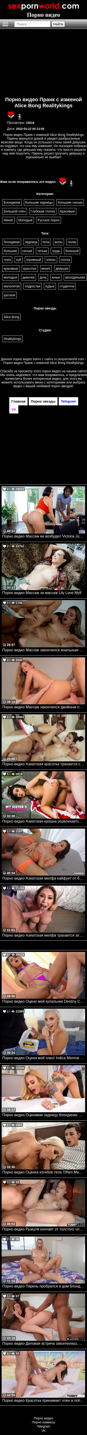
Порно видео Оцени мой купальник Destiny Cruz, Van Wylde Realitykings (43, 1001)
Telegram (43, 1426)
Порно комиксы (43, 1422)
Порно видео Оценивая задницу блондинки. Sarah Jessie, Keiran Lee (43, 1115)
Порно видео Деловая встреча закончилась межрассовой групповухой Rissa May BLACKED (43, 1343)
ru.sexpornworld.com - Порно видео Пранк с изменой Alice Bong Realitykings (44, 361)
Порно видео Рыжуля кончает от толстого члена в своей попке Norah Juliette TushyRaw (43, 1229)
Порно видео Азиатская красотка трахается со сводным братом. (43, 764)
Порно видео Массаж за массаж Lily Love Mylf (41, 593)
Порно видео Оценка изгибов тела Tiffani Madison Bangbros (43, 1172)
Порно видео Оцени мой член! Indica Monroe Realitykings (43, 1058)
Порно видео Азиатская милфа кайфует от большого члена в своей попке (43, 878)
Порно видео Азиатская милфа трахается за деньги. (43, 935)
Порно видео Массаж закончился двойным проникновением (43, 707)
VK (43, 1430)
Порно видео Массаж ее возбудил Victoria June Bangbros (43, 536)
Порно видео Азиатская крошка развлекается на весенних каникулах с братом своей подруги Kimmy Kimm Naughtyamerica (43, 821)
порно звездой (62, 386)
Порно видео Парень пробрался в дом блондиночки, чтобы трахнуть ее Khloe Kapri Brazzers (43, 1286)
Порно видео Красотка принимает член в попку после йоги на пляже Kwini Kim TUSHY (43, 1400)
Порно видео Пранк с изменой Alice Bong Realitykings (43, 102)
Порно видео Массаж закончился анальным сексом (43, 650)
